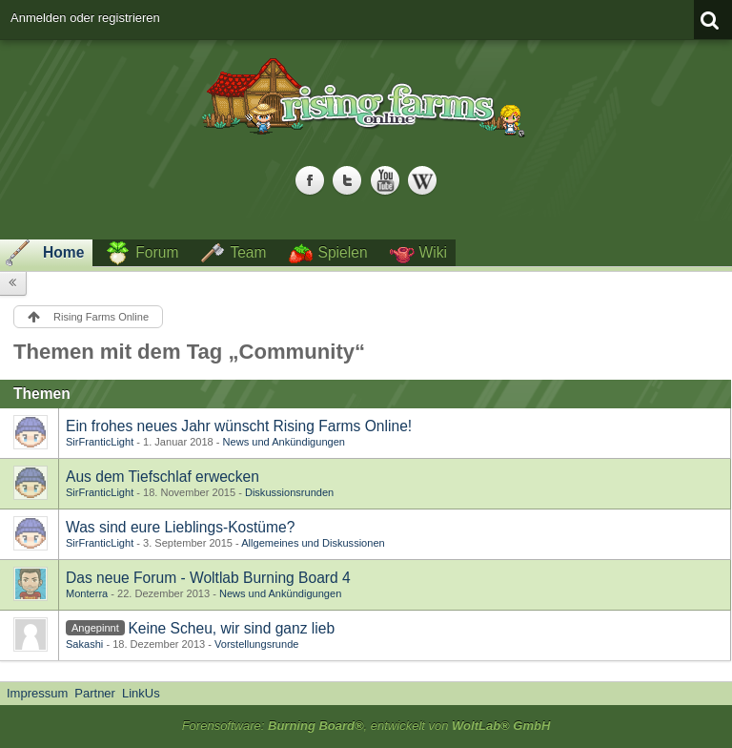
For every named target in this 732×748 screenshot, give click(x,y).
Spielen (343, 252)
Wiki (433, 252)
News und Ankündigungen (284, 441)
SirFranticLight (99, 441)
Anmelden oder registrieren (85, 17)
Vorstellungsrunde (256, 644)
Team (248, 252)
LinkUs (141, 693)
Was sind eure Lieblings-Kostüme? (180, 527)
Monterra (87, 593)
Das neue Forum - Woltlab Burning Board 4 (208, 578)
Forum (156, 252)
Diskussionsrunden (289, 492)
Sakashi (84, 644)
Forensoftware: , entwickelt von (366, 725)
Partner (94, 693)
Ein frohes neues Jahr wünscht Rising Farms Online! (239, 426)
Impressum (37, 693)
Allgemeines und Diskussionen (312, 543)
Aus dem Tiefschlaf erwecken (162, 476)
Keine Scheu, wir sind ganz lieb (231, 628)
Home (63, 252)
